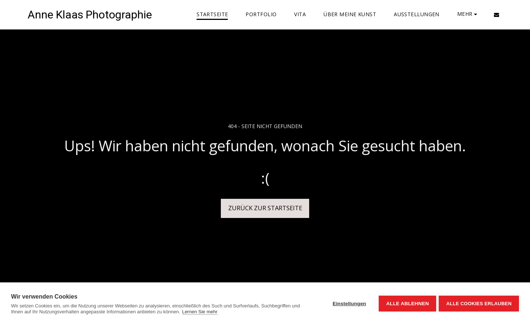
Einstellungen (348, 303)
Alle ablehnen (406, 303)
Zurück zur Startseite (265, 208)
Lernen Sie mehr (200, 311)
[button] (496, 14)
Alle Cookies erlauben (479, 303)
